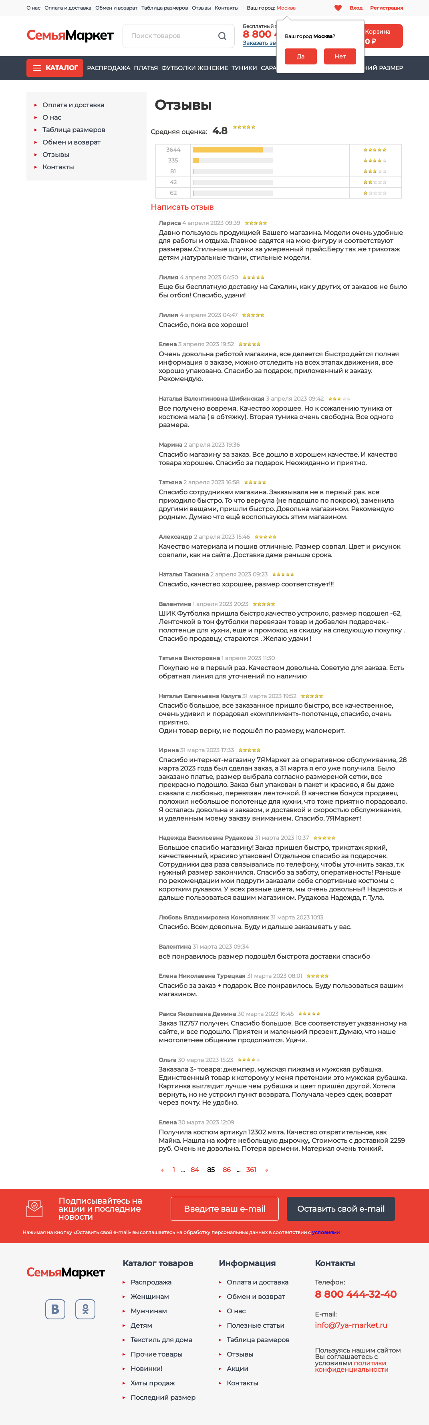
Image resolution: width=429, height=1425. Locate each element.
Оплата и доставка (67, 8)
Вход (356, 8)
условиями (326, 1232)
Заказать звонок (266, 42)
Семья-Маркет (70, 36)
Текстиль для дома (161, 1340)
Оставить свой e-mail (341, 1209)
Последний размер (370, 68)
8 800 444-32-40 (356, 1294)
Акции (237, 1369)
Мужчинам (149, 1311)
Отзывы (201, 8)
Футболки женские (194, 68)
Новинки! (146, 1369)
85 (211, 1170)
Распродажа (108, 68)
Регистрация (386, 8)
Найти (222, 36)
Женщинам (150, 1297)
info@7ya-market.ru (351, 1325)
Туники (244, 68)
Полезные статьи (255, 1326)
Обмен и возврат (116, 8)
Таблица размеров (164, 8)
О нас (33, 8)
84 (195, 1170)
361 (251, 1170)
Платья (146, 68)
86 (227, 1170)
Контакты (226, 8)
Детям (141, 1326)
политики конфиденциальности (352, 1366)
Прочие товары (157, 1354)
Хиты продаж (153, 1383)
